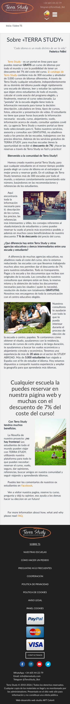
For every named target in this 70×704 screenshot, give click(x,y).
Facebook (26, 485)
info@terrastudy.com (30, 676)
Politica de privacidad (35, 584)
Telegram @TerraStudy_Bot (52, 7)
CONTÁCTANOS (35, 655)
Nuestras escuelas (35, 552)
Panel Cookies (35, 608)
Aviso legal (35, 600)
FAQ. (20, 516)
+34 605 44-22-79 (52, 3)
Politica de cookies (35, 592)
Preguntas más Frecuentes (35, 568)
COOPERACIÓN (35, 576)
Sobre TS (35, 544)
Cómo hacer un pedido (35, 560)
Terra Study (14, 62)
